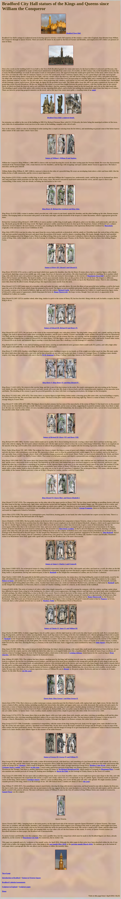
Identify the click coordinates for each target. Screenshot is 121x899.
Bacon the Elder (62, 771)
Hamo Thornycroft (61, 292)
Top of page (6, 873)
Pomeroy (104, 599)
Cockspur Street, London (11, 767)
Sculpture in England (9, 887)
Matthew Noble (48, 601)
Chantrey (22, 765)
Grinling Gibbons (75, 653)
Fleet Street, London (66, 529)
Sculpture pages (25, 887)
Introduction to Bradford (11, 878)
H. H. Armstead (48, 355)
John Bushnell (108, 533)
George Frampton (85, 508)
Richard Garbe (63, 290)
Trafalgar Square (33, 780)
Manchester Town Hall (95, 276)
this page (86, 781)
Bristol (66, 669)
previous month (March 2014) (82, 844)
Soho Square (100, 642)
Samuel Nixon (7, 792)
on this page (35, 767)
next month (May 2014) (57, 844)
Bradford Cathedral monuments (13, 882)
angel (94, 90)
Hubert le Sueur (8, 581)
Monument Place (107, 769)
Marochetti (109, 226)
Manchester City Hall (30, 838)
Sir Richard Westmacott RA (69, 769)
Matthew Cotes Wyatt (97, 765)
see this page (26, 671)
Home (4, 891)
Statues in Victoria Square (31, 878)
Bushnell (53, 572)
